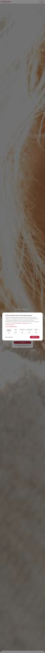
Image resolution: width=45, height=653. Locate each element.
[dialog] (22, 326)
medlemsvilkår (25, 323)
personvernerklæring (9, 324)
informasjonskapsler (17, 323)
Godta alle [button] (34, 337)
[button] (22, 326)
